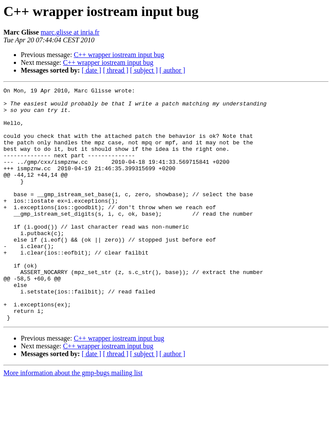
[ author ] (172, 70)
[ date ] (91, 70)
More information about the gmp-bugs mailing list (73, 419)
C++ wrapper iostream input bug (119, 54)
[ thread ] (115, 70)
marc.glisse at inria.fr (70, 32)
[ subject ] (144, 70)
